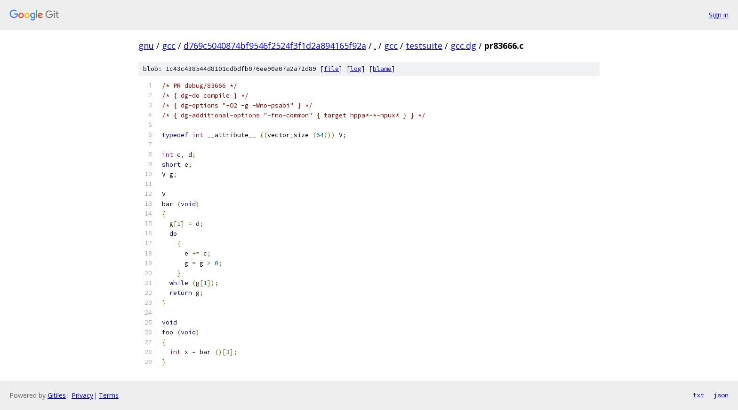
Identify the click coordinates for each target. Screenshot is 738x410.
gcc (169, 45)
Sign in (719, 14)
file (331, 69)
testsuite (424, 45)
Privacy (82, 395)
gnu (146, 45)
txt (698, 395)
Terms (109, 395)
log (355, 69)
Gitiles (57, 395)
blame (382, 69)
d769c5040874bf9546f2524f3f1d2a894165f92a (275, 45)
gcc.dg (463, 45)
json (721, 395)
